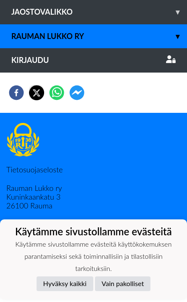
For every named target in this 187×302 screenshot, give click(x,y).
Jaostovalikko (99, 12)
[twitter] (36, 92)
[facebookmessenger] (76, 92)
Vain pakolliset (123, 283)
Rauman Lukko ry (99, 36)
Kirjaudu (93, 60)
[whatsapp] (56, 92)
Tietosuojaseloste (34, 169)
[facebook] (16, 92)
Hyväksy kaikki (65, 283)
